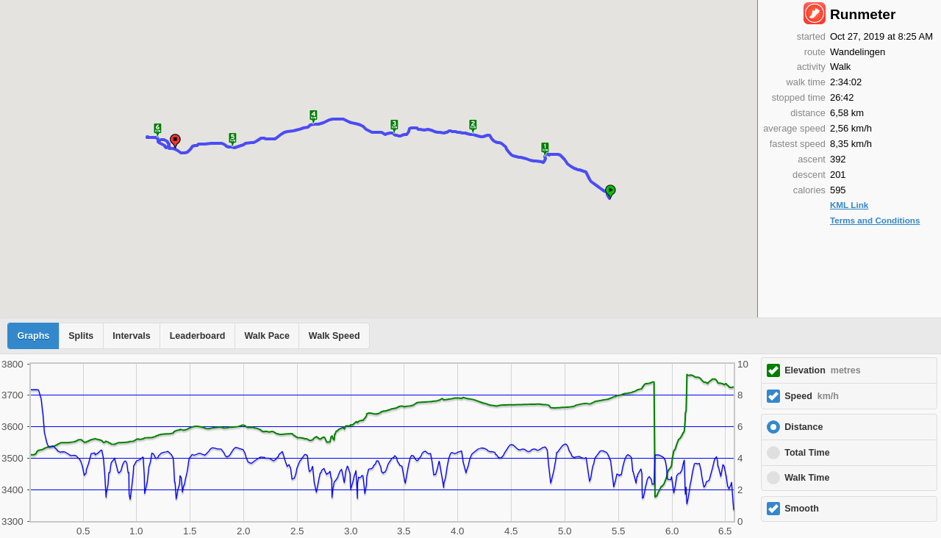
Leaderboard (198, 336)
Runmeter (863, 14)
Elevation (822, 370)
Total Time (806, 453)
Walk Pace (266, 336)
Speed (811, 396)
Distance (803, 427)
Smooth (801, 508)
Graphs (34, 336)
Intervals (131, 336)
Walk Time (806, 478)
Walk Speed (334, 336)
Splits (80, 336)
